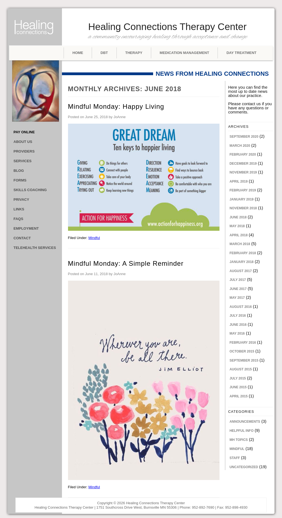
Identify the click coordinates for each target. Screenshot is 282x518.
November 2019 (243, 172)
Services (22, 161)
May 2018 (237, 226)
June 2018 (237, 217)
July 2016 (237, 316)
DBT (104, 53)
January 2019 (241, 199)
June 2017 (237, 289)
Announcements (244, 422)
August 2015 (240, 369)
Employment (26, 228)
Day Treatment (241, 53)
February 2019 (242, 190)
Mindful (94, 238)
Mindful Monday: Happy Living (116, 106)
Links (18, 209)
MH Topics (238, 440)
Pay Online (24, 132)
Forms (19, 180)
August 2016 (240, 307)
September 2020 (243, 137)
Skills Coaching (30, 190)
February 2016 (242, 343)
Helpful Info (241, 431)
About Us (22, 142)
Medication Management (184, 53)
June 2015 (237, 387)
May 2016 (237, 333)
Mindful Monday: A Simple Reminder (126, 263)
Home (77, 53)
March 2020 (239, 146)
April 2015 (238, 396)
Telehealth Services (34, 248)
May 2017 (237, 298)
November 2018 (243, 208)
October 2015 (241, 351)
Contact (22, 238)
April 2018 (238, 235)
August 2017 (240, 271)
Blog (18, 171)
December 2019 (243, 164)
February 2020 (242, 154)
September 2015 (243, 360)
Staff (234, 458)
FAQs (18, 219)
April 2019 (238, 181)
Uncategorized (243, 467)
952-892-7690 (203, 507)
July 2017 (237, 280)
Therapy (133, 53)
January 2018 (241, 262)
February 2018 (242, 253)
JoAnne (119, 117)
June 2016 (237, 325)
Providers (24, 151)
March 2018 (239, 244)
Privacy (21, 199)
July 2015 (237, 378)
